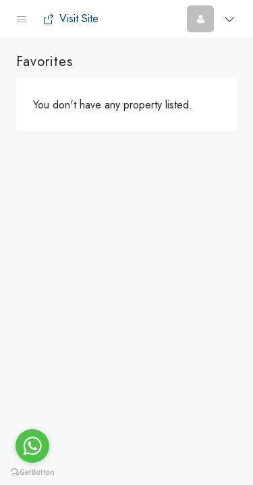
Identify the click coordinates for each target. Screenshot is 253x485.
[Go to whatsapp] (32, 446)
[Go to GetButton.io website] (32, 471)
